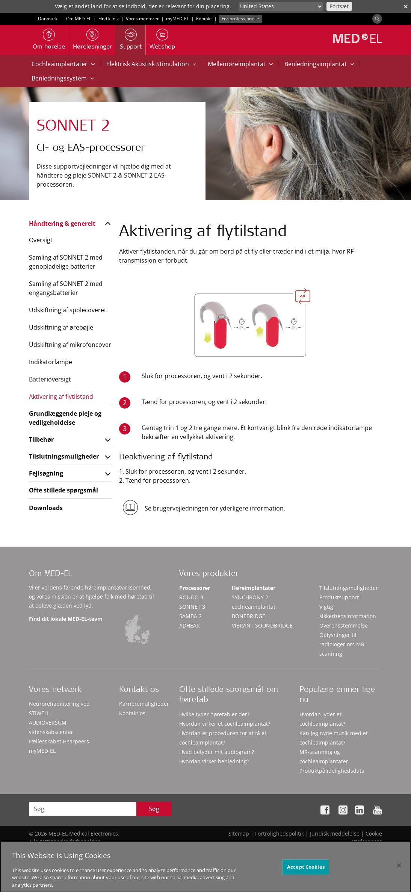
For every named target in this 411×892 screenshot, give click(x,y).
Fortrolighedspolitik (279, 833)
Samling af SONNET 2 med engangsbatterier (66, 288)
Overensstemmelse (343, 625)
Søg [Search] (154, 809)
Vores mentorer (142, 18)
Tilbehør (41, 439)
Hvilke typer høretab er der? (214, 714)
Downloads (46, 508)
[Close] (399, 869)
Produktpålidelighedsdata (331, 770)
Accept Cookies (306, 870)
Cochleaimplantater (63, 64)
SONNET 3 (192, 606)
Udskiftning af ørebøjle (61, 327)
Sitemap (238, 833)
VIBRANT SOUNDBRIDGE (262, 625)
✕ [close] (405, 6)
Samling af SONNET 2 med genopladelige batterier (66, 261)
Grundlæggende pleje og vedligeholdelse (65, 418)
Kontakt (204, 18)
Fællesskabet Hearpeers (59, 741)
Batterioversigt (50, 379)
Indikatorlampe (50, 362)
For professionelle (240, 18)
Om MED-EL (78, 18)
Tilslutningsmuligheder (64, 456)
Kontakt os (132, 713)
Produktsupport (339, 597)
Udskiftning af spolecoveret (67, 310)
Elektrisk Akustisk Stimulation (151, 64)
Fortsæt (339, 6)
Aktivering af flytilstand (61, 396)
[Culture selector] (281, 6)
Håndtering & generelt (62, 223)
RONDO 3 (191, 597)
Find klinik (108, 18)
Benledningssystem (63, 78)
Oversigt (41, 240)
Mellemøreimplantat (240, 64)
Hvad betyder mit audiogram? (216, 751)
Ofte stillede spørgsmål (63, 490)
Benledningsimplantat (319, 64)
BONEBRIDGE (248, 616)
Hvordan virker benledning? (214, 761)
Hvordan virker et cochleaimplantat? (224, 723)
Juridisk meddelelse (335, 833)
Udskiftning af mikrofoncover (70, 344)
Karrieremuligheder (144, 703)
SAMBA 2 (190, 616)
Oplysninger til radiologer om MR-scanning (342, 644)
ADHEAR (189, 625)
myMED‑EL (177, 18)
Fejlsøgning (46, 473)
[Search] (377, 19)
